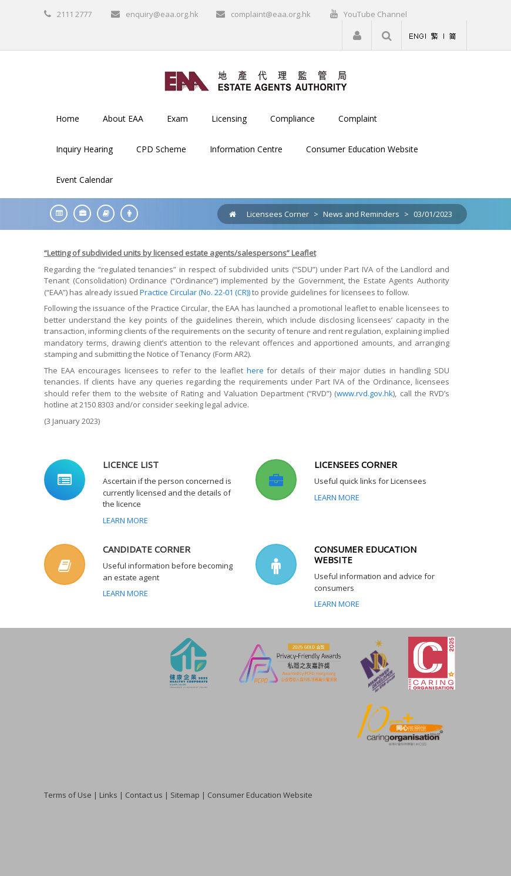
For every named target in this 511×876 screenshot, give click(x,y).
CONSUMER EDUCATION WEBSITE (365, 554)
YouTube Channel (375, 14)
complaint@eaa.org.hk (271, 14)
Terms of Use (68, 795)
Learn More (125, 520)
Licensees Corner (278, 214)
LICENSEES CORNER (355, 464)
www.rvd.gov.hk (365, 393)
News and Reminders (361, 214)
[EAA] (255, 80)
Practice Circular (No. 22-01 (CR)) (195, 292)
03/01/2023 (432, 214)
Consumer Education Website (259, 795)
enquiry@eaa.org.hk (162, 14)
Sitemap (185, 795)
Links (108, 795)
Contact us (144, 795)
